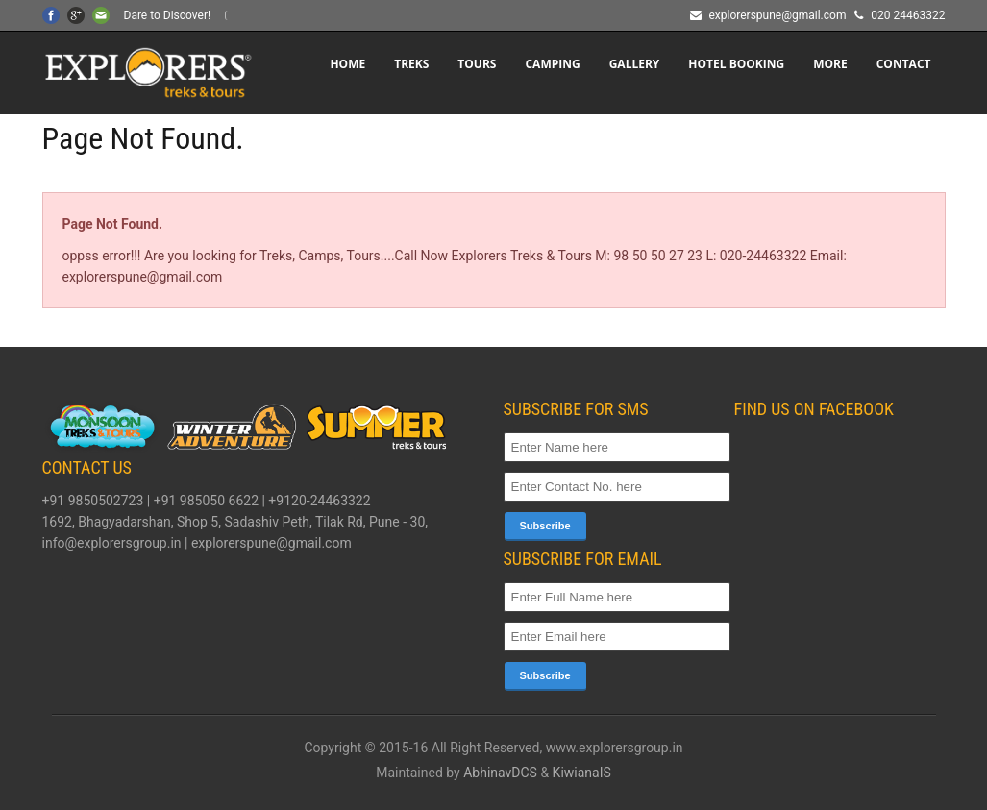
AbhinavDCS (500, 772)
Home (347, 64)
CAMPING (552, 64)
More (830, 64)
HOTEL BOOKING (736, 64)
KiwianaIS (582, 772)
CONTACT (903, 64)
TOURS (476, 64)
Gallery (634, 64)
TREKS (411, 64)
